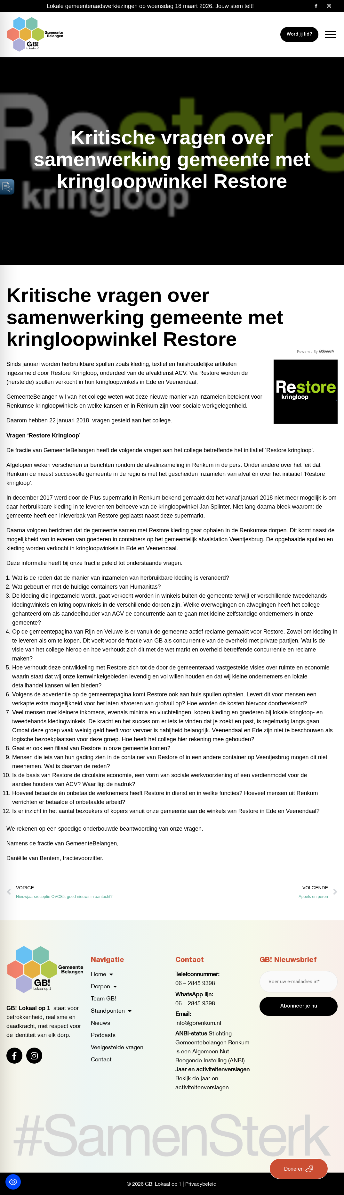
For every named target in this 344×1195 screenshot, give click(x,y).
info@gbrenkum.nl (198, 1022)
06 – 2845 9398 (195, 983)
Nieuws (100, 1022)
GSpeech (326, 351)
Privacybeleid (200, 1184)
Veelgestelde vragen (117, 1047)
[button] (330, 34)
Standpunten (111, 1010)
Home (102, 974)
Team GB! (103, 998)
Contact (101, 1059)
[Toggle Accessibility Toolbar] (13, 1182)
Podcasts (103, 1035)
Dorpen (104, 986)
